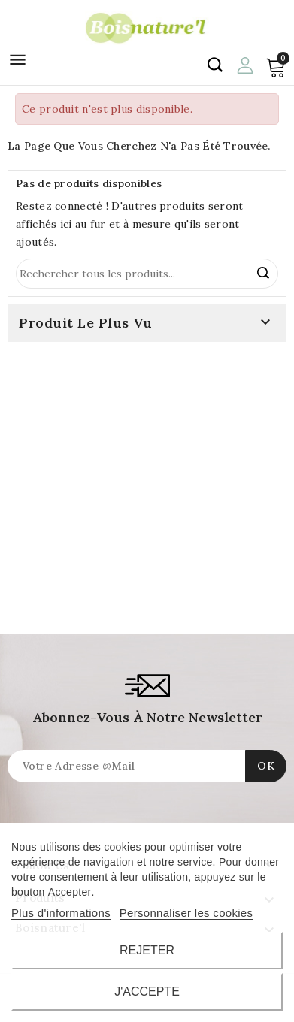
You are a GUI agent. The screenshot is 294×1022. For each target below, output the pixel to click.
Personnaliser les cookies (186, 912)
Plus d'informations (61, 912)
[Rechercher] (147, 274)
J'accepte (147, 991)
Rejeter (147, 950)
